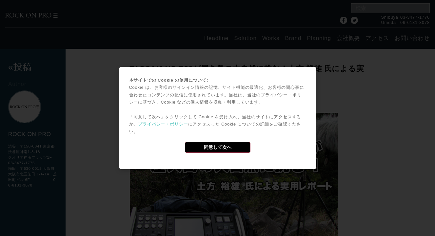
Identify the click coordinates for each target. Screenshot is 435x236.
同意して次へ (217, 147)
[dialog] (217, 118)
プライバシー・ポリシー (163, 124)
